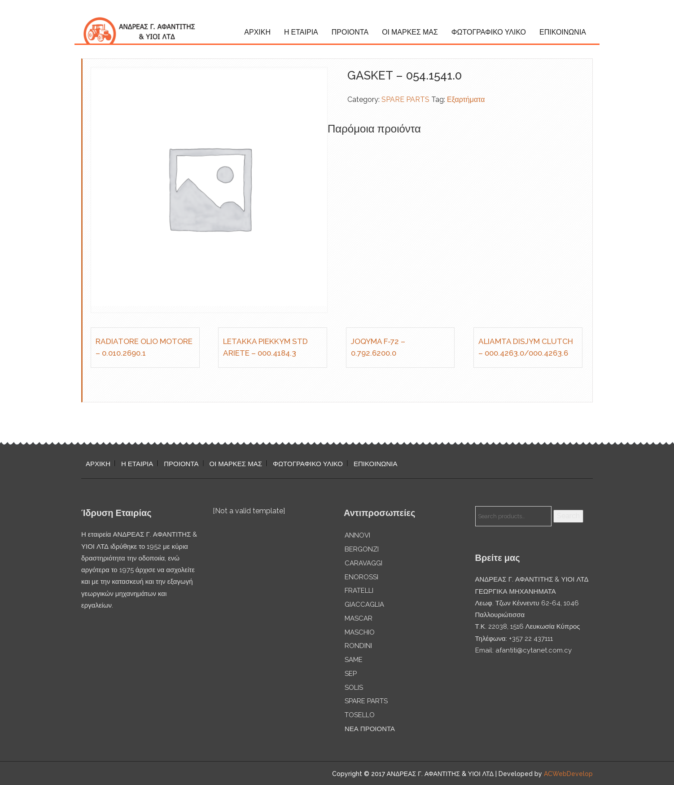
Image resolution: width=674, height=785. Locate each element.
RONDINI (358, 646)
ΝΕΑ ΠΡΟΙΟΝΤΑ (370, 729)
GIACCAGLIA (364, 604)
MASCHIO (360, 632)
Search (568, 516)
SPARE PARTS (405, 99)
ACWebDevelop (568, 773)
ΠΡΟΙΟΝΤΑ (350, 32)
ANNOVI (357, 535)
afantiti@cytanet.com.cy (533, 650)
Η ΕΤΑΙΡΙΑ (301, 32)
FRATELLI (359, 591)
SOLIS (354, 688)
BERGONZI (362, 549)
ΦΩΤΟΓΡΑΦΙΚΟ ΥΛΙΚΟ (488, 32)
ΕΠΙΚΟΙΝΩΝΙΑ (562, 32)
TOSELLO (360, 715)
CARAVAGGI (363, 563)
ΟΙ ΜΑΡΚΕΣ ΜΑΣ (410, 32)
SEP (351, 674)
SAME (354, 660)
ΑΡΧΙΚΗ (257, 32)
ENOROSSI (361, 577)
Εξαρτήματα (466, 99)
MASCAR (358, 618)
